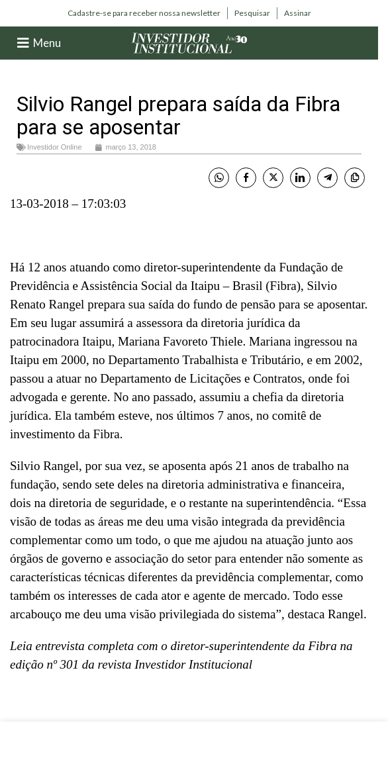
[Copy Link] (354, 177)
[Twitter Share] (273, 177)
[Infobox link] (144, 13)
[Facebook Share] (246, 177)
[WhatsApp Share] (219, 177)
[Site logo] (189, 42)
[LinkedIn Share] (300, 177)
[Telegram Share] (327, 177)
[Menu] (23, 43)
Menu (47, 43)
